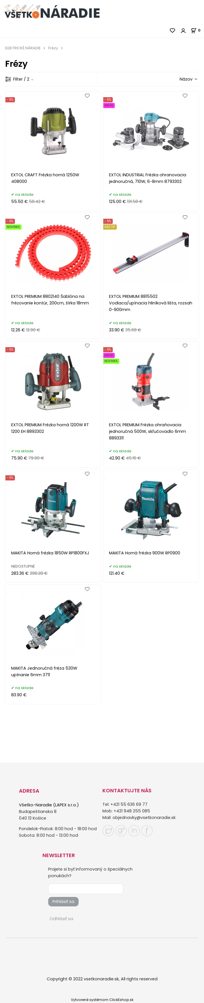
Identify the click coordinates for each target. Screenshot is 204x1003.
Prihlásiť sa (63, 901)
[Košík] (197, 30)
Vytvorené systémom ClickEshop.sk (102, 999)
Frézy (53, 48)
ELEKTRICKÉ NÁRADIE (22, 48)
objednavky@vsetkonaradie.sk (144, 817)
